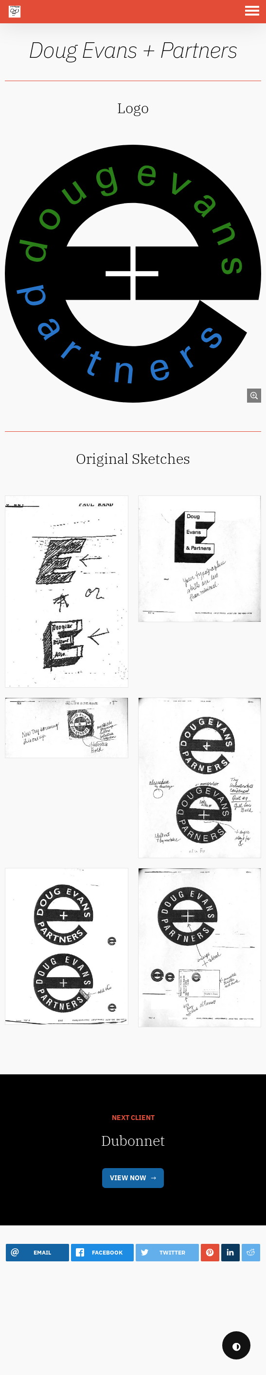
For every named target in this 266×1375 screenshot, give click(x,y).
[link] (133, 273)
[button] (254, 11)
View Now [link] (128, 1207)
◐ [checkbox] (236, 1346)
